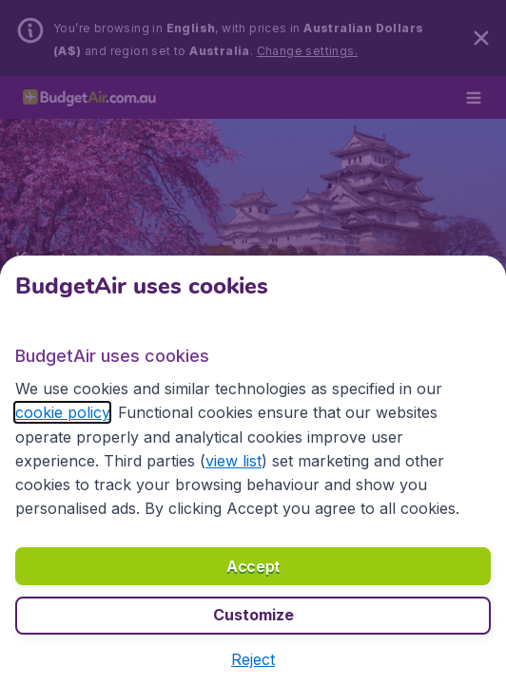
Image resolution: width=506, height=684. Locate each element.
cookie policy (62, 412)
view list (233, 460)
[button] (253, 659)
